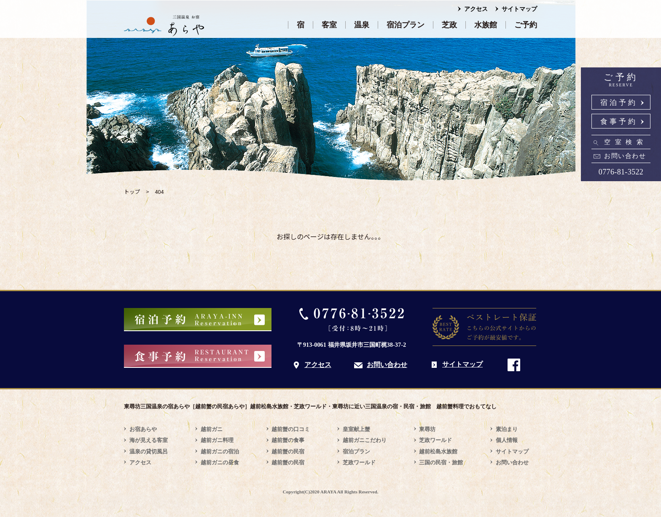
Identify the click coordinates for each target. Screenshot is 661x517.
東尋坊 (427, 429)
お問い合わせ (625, 156)
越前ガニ (212, 429)
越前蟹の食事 (287, 440)
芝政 (449, 25)
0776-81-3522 (621, 172)
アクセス (476, 9)
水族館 (485, 25)
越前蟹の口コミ (290, 429)
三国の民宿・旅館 (441, 462)
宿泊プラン (406, 25)
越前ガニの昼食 (220, 462)
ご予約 (525, 25)
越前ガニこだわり (365, 440)
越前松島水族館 (438, 451)
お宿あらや (143, 429)
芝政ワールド (359, 462)
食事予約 (618, 122)
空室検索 (625, 142)
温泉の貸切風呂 (148, 451)
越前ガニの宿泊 (220, 451)
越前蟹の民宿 (287, 451)
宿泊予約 (618, 103)
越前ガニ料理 (217, 440)
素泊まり (507, 429)
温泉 (361, 25)
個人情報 (507, 440)
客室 (329, 25)
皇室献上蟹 (356, 429)
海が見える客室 (148, 440)
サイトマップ (519, 9)
